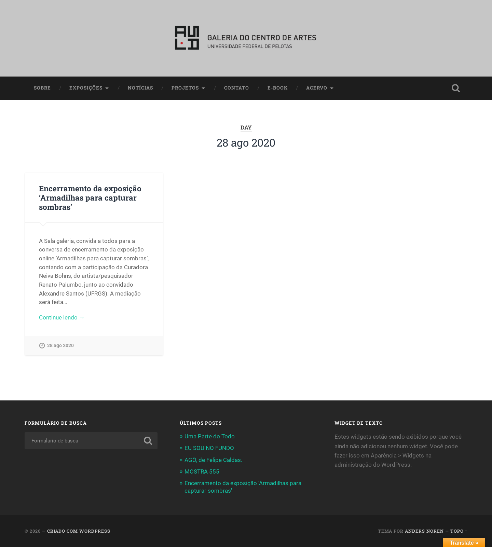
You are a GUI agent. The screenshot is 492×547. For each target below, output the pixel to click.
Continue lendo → (62, 317)
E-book (278, 88)
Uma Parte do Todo (209, 436)
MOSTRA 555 (201, 471)
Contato (236, 88)
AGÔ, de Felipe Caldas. (213, 459)
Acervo (316, 88)
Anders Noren (424, 531)
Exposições (85, 88)
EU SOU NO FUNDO (209, 448)
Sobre (42, 88)
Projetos (185, 88)
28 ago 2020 (60, 345)
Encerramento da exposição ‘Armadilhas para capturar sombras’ (90, 197)
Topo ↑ (458, 531)
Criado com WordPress (78, 531)
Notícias (140, 88)
